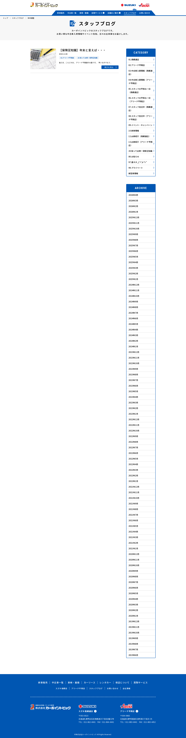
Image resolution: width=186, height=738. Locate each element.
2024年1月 (133, 346)
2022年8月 (133, 441)
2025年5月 (133, 256)
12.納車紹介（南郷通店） (141, 136)
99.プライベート (141, 167)
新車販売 (60, 13)
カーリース (89, 682)
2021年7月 (133, 514)
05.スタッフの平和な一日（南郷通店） (141, 90)
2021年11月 (134, 492)
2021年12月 (134, 486)
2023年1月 (133, 413)
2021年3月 (133, 537)
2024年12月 (134, 284)
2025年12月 (134, 217)
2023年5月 (133, 391)
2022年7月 (133, 447)
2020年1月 (133, 615)
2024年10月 (134, 296)
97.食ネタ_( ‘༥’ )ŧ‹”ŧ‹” (141, 162)
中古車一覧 (71, 13)
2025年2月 (133, 273)
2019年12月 (134, 621)
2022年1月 (133, 481)
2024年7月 (133, 312)
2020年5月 (133, 593)
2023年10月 (134, 363)
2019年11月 (134, 627)
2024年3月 (133, 335)
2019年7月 (133, 649)
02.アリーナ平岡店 (141, 65)
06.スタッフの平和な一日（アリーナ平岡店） (141, 100)
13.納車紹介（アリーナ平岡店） (141, 144)
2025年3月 (133, 268)
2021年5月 (133, 526)
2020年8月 (133, 576)
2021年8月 (133, 509)
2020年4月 (133, 599)
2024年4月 (133, 329)
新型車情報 (141, 173)
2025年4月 (133, 262)
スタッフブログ (130, 13)
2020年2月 (133, 610)
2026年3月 (133, 200)
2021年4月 (133, 531)
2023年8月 (133, 374)
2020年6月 (133, 587)
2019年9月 (133, 638)
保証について (122, 682)
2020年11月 (134, 559)
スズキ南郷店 (61, 688)
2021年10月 (134, 498)
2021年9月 (133, 503)
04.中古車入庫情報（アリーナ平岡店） (141, 81)
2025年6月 (133, 251)
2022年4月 (133, 464)
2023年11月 (134, 357)
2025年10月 (134, 228)
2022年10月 (134, 430)
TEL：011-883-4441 (128, 722)
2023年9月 (133, 369)
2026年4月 (133, 195)
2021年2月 (133, 542)
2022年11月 (134, 425)
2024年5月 (133, 324)
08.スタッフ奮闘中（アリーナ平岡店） (141, 118)
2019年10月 (134, 632)
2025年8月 (133, 239)
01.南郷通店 (141, 59)
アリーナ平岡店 (78, 688)
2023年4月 (133, 397)
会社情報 (126, 688)
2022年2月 (133, 475)
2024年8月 (133, 307)
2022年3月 (133, 470)
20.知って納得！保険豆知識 (141, 151)
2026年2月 (133, 206)
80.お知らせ (141, 156)
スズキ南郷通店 (88, 711)
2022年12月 (134, 419)
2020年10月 (134, 565)
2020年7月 (133, 582)
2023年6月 (133, 385)
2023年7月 (133, 380)
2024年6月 (133, 318)
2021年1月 (133, 548)
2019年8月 (133, 643)
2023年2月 (133, 408)
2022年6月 (133, 453)
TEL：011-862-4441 (87, 722)
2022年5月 (133, 458)
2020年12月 (134, 554)
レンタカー (105, 682)
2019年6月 (133, 655)
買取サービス (141, 682)
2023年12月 (134, 352)
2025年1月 (133, 279)
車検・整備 (83, 13)
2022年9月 (133, 436)
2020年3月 (133, 604)
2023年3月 (133, 402)
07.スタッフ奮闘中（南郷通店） (141, 109)
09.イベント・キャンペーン (141, 125)
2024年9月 (133, 301)
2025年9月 (133, 234)
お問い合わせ (144, 13)
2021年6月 (133, 520)
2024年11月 (134, 290)
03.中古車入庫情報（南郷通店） (141, 72)
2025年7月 (133, 245)
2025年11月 (134, 223)
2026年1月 (133, 211)
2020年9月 (133, 571)
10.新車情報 (141, 130)
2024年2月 (133, 340)
